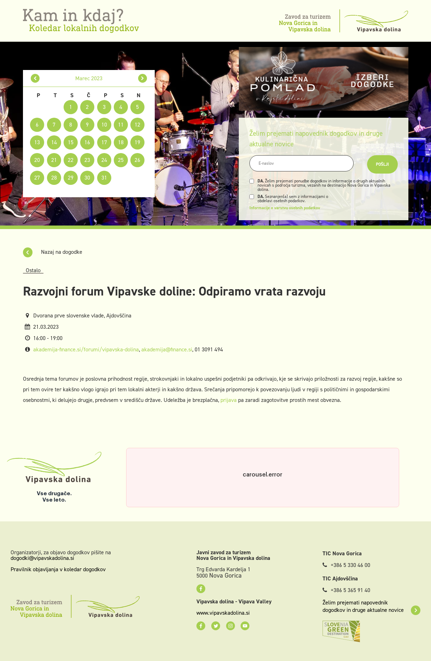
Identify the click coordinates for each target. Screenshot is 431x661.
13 (37, 142)
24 (104, 160)
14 (54, 142)
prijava (228, 400)
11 (121, 124)
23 (87, 160)
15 (70, 142)
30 (87, 177)
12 (137, 124)
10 (104, 124)
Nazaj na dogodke (52, 252)
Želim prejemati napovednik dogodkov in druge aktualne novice (371, 606)
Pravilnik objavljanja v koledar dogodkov (58, 569)
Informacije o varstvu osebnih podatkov (284, 208)
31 (104, 177)
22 (70, 160)
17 (104, 142)
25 (121, 160)
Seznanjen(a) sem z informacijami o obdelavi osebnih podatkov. (293, 198)
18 (121, 142)
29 (70, 177)
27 (37, 177)
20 (37, 160)
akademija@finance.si (166, 349)
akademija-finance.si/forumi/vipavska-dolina (86, 349)
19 (137, 142)
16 (87, 142)
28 (54, 177)
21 (54, 160)
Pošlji (382, 164)
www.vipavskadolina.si (223, 613)
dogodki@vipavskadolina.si (42, 558)
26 (137, 160)
